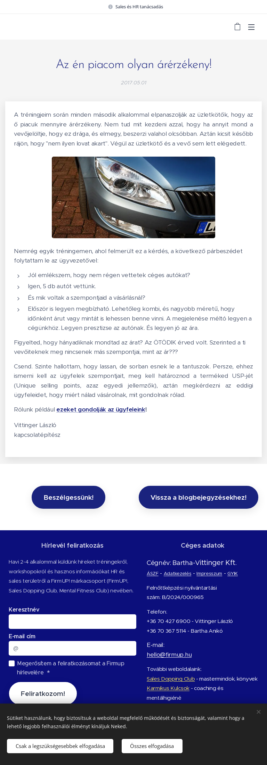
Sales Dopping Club (171, 678)
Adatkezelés (177, 573)
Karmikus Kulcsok (168, 688)
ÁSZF (153, 573)
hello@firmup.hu (169, 654)
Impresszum (209, 573)
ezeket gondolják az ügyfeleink (100, 409)
